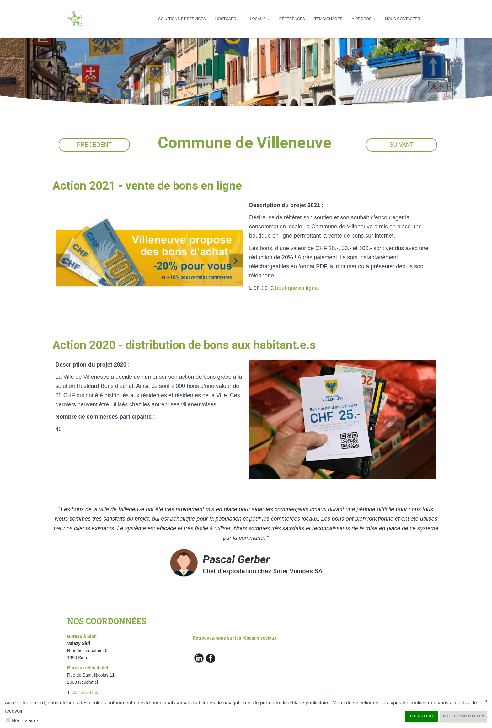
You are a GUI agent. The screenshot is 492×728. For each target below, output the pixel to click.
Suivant (401, 145)
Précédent (94, 145)
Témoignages (328, 19)
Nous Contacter (402, 19)
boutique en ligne (298, 288)
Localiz (260, 19)
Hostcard (228, 19)
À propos (364, 19)
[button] (63, 261)
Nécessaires (25, 720)
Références (292, 19)
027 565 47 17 (86, 692)
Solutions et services (182, 19)
